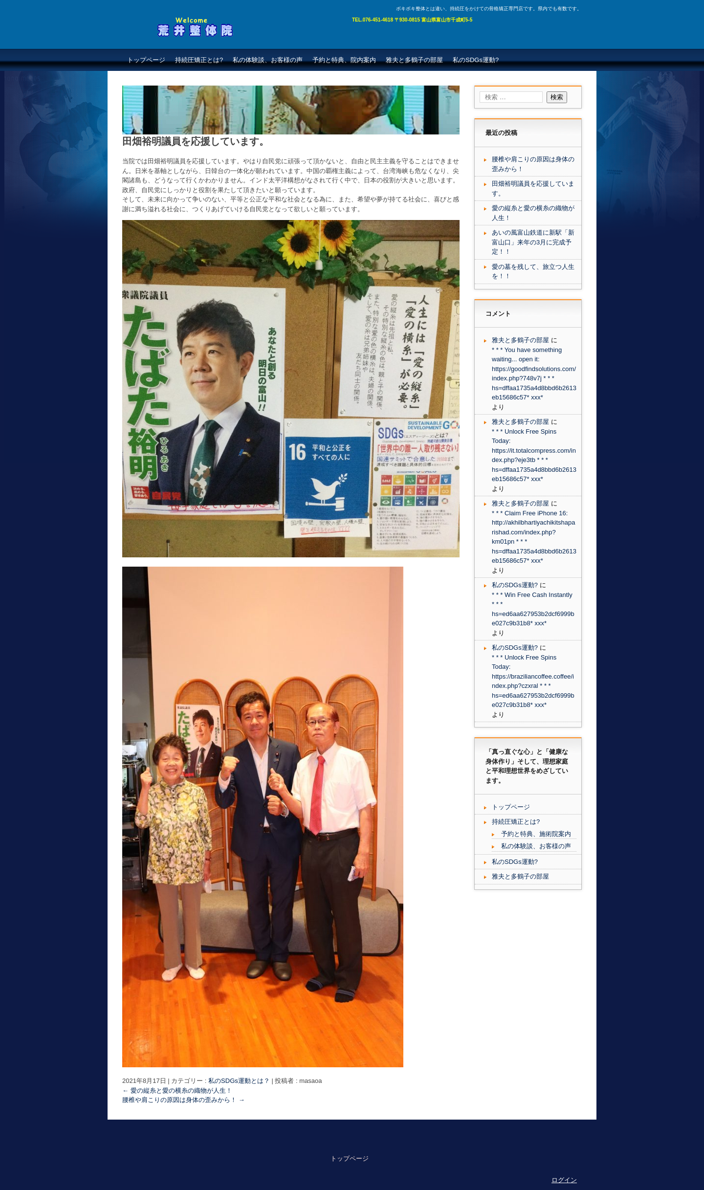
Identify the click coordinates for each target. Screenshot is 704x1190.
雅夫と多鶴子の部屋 (414, 60)
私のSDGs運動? (476, 60)
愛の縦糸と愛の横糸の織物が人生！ (177, 1090)
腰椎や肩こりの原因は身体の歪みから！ (183, 1099)
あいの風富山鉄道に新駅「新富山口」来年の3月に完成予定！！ (533, 242)
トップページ (146, 60)
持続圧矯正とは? (199, 60)
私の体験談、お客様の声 (268, 60)
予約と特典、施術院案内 (536, 833)
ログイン (564, 1180)
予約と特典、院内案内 (344, 60)
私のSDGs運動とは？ (239, 1080)
